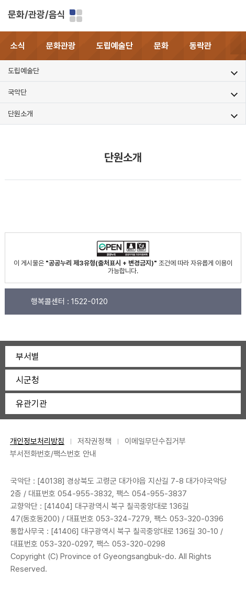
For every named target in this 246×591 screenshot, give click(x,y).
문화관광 (60, 46)
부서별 (27, 356)
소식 (17, 46)
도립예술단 (114, 46)
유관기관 (31, 403)
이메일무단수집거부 (155, 441)
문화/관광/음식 (36, 14)
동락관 (200, 46)
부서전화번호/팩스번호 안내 (53, 454)
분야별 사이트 (76, 15)
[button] (238, 45)
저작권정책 (94, 441)
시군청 (27, 380)
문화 (161, 46)
